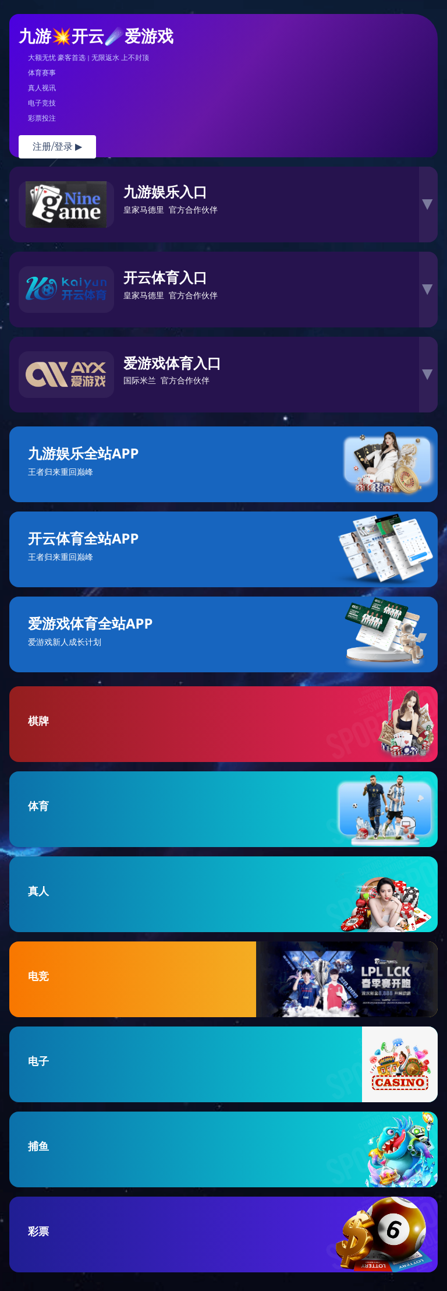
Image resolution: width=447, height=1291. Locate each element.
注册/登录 (57, 146)
